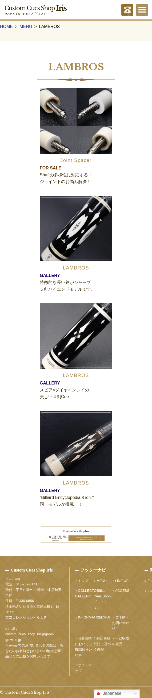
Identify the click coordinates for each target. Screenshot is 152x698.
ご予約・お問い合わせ (120, 622)
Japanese (108, 694)
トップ (83, 581)
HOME (6, 26)
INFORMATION (90, 617)
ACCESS (122, 591)
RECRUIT (104, 617)
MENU (25, 26)
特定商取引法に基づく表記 (102, 644)
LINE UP (122, 581)
